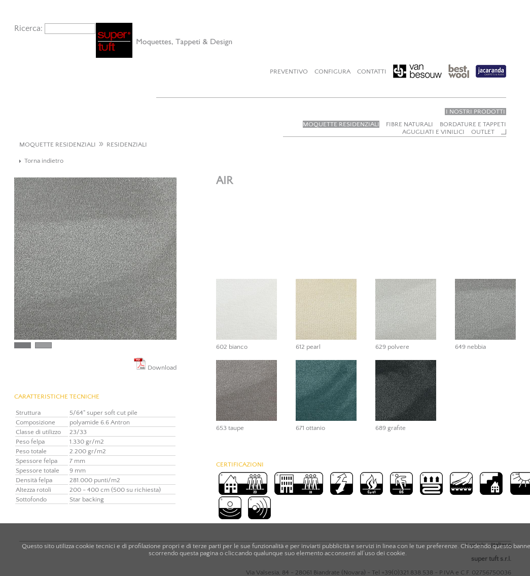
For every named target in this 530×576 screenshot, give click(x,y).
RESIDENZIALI (127, 144)
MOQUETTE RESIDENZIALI (57, 144)
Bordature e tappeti (473, 124)
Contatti (371, 71)
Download (155, 364)
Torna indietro (43, 160)
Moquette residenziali (341, 124)
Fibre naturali (409, 124)
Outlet (482, 131)
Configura (332, 71)
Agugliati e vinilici (433, 131)
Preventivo (289, 71)
